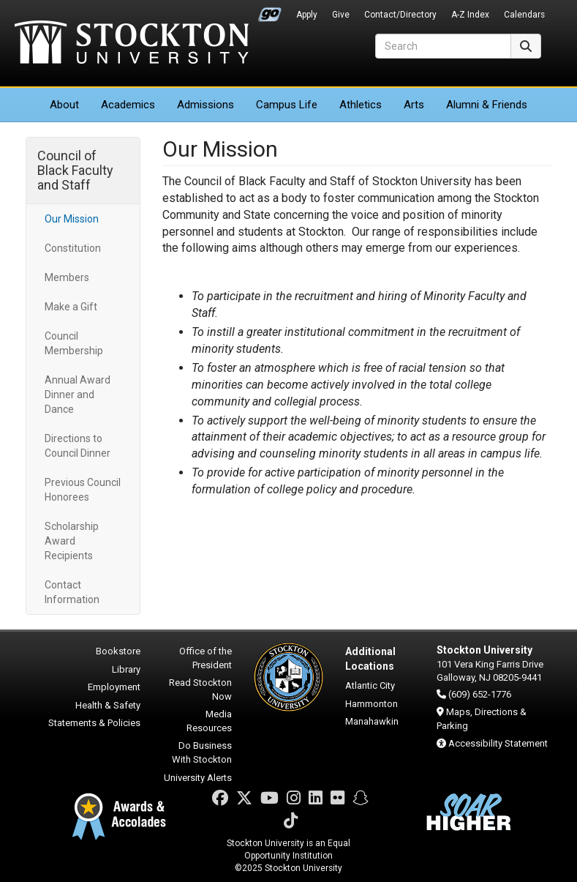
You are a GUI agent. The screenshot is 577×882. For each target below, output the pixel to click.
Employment (114, 686)
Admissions (205, 104)
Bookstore (118, 651)
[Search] (443, 46)
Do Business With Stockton (202, 752)
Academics (128, 104)
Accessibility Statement (498, 743)
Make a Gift (71, 307)
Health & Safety (107, 705)
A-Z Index (470, 15)
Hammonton (371, 703)
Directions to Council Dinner (77, 446)
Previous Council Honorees (83, 489)
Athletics (360, 104)
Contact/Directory (400, 15)
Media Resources (209, 721)
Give (341, 15)
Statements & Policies (94, 722)
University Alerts (198, 777)
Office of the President (205, 658)
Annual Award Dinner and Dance (77, 394)
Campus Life (286, 104)
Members (67, 277)
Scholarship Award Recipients (72, 540)
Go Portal (270, 11)
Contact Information (72, 592)
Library (126, 669)
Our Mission (72, 219)
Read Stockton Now (200, 689)
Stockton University (132, 44)
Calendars (524, 15)
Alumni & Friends (486, 104)
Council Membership (74, 343)
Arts (414, 104)
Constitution (73, 248)
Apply (306, 15)
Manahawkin (372, 721)
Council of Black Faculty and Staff (75, 170)
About (64, 104)
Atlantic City (370, 685)
